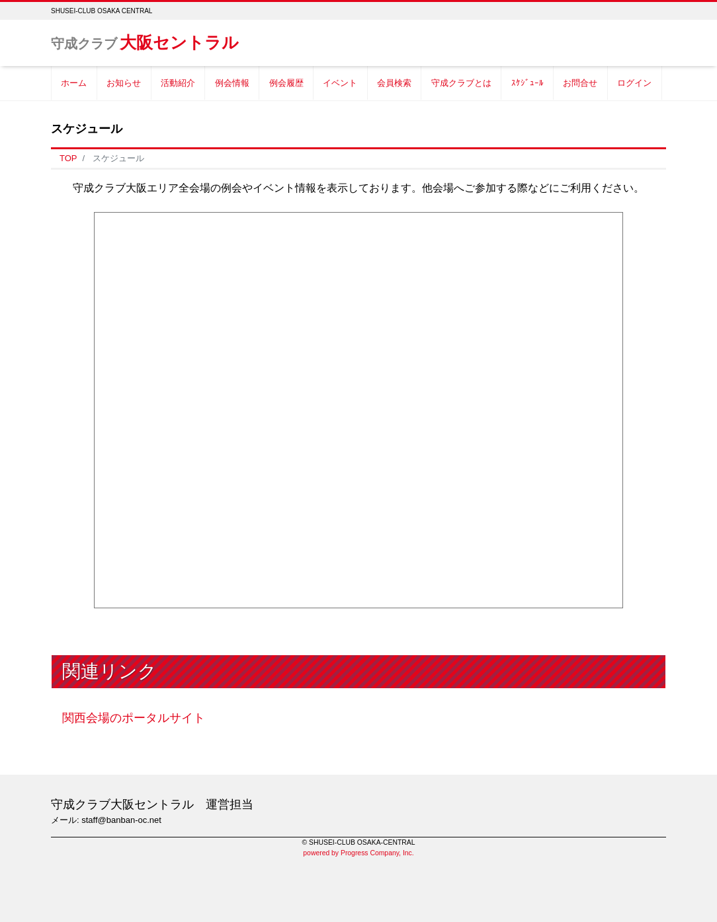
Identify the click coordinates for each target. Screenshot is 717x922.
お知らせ (123, 83)
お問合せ (580, 83)
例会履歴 (286, 83)
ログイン (634, 83)
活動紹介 (178, 83)
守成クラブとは (461, 83)
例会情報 (232, 83)
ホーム (74, 83)
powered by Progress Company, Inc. (358, 853)
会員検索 (394, 83)
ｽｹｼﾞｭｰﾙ (527, 83)
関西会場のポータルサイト (133, 718)
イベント (340, 83)
